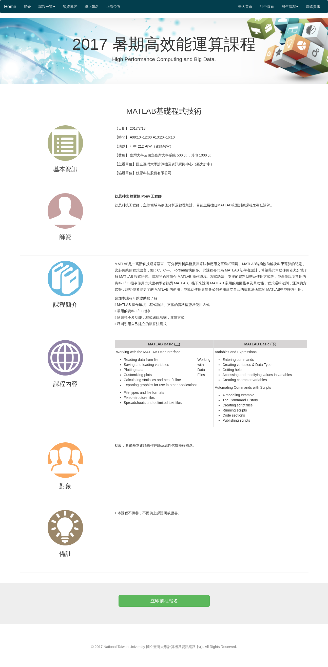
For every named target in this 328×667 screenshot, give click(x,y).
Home (10, 6)
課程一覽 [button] (46, 7)
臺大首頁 (245, 7)
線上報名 (92, 7)
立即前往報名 (164, 600)
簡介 (29, 6)
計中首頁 (267, 7)
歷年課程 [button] (290, 7)
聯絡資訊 (313, 7)
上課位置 (113, 7)
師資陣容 (70, 7)
